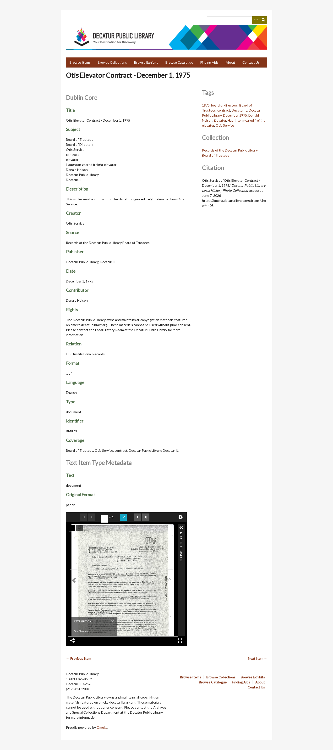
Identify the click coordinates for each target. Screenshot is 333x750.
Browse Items (80, 62)
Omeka (102, 727)
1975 (206, 105)
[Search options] (256, 20)
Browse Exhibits (146, 62)
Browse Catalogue (179, 62)
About (230, 62)
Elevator (220, 120)
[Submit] (263, 20)
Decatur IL (239, 110)
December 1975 (235, 115)
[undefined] (104, 519)
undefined (180, 517)
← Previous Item (78, 658)
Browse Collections (112, 62)
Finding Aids (209, 62)
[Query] (237, 20)
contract (223, 110)
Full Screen (180, 640)
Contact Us (251, 62)
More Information (181, 534)
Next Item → (257, 658)
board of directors (224, 105)
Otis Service (225, 125)
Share (72, 640)
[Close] (112, 621)
